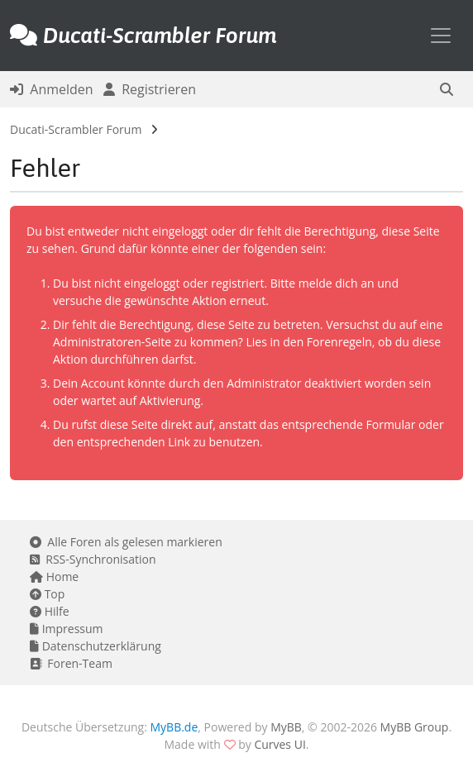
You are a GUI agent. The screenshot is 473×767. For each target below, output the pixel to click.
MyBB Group (414, 727)
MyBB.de (174, 727)
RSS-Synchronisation (93, 559)
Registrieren (149, 89)
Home (54, 576)
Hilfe (49, 611)
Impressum (66, 628)
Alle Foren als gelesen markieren (126, 542)
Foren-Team (71, 663)
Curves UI (279, 744)
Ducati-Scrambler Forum (75, 129)
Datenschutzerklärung (95, 646)
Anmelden (51, 89)
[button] (446, 89)
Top (47, 594)
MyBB (286, 727)
